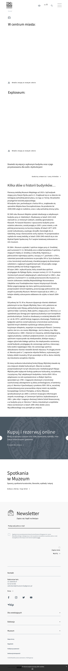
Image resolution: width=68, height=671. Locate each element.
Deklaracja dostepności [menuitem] (13, 653)
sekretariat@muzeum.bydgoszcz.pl (19, 586)
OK (32, 669)
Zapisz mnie (56, 549)
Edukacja (11, 622)
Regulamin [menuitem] (10, 644)
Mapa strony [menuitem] (10, 639)
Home (9, 11)
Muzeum (10, 631)
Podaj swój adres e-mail (16, 526)
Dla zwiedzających (14, 613)
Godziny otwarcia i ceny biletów (45, 176)
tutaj (39, 537)
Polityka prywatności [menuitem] (13, 648)
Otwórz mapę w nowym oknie (22, 83)
